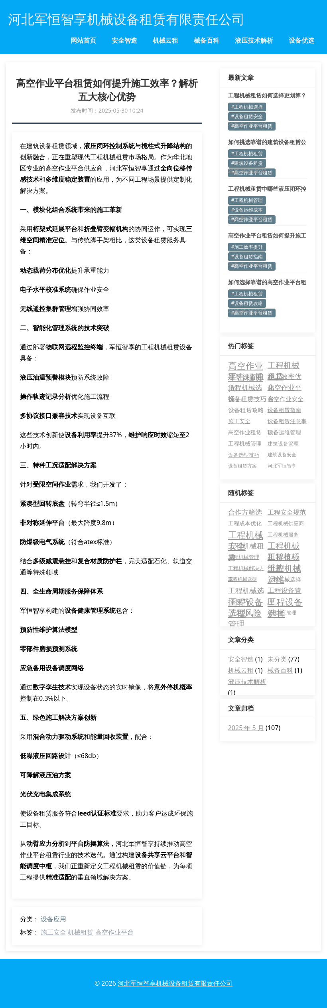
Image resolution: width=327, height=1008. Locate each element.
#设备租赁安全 (247, 116)
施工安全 (53, 932)
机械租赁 (80, 932)
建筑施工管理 (282, 612)
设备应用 (53, 919)
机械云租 (165, 40)
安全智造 (124, 40)
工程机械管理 (243, 556)
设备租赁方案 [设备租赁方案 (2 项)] (242, 465)
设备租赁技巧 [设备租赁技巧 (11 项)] (247, 398)
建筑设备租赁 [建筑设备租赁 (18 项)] (246, 377)
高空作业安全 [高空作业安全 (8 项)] (285, 398)
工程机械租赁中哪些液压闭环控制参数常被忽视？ (267, 189)
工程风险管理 (245, 612)
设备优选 (301, 40)
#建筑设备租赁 (247, 163)
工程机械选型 (242, 579)
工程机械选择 (284, 579)
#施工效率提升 (247, 247)
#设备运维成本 (247, 209)
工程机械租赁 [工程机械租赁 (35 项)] (283, 365)
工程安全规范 (287, 512)
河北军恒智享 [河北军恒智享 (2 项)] (282, 465)
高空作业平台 (114, 932)
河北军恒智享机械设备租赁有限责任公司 (175, 983)
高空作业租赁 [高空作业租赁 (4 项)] (245, 432)
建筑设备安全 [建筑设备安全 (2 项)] (282, 454)
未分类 (277, 659)
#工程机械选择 (247, 106)
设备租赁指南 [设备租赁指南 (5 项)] (284, 410)
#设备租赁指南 (247, 256)
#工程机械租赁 (247, 153)
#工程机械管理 (247, 200)
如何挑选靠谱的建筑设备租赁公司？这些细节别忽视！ (267, 142)
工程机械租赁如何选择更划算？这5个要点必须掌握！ (267, 95)
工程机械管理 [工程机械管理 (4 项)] (245, 443)
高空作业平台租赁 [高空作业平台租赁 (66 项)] (245, 365)
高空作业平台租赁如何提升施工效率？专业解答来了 (267, 236)
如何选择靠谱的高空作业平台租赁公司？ (267, 282)
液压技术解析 (254, 40)
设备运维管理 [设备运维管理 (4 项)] (284, 432)
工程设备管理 (284, 591)
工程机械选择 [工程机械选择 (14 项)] (245, 388)
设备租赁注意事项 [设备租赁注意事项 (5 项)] (287, 422)
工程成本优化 (245, 523)
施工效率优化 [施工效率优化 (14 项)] (284, 377)
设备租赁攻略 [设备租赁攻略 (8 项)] (246, 410)
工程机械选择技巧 (246, 591)
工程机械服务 (283, 534)
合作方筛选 (245, 512)
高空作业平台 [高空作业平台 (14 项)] (284, 388)
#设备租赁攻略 (247, 303)
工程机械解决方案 (246, 569)
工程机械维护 (283, 556)
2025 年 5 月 (246, 727)
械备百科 (206, 40)
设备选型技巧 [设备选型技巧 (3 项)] (243, 454)
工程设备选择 (285, 601)
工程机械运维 (284, 568)
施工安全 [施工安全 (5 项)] (239, 421)
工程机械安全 (245, 534)
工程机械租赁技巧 (283, 545)
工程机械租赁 (246, 546)
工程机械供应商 (286, 523)
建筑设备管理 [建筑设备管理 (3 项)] (283, 443)
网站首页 (83, 40)
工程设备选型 (245, 601)
